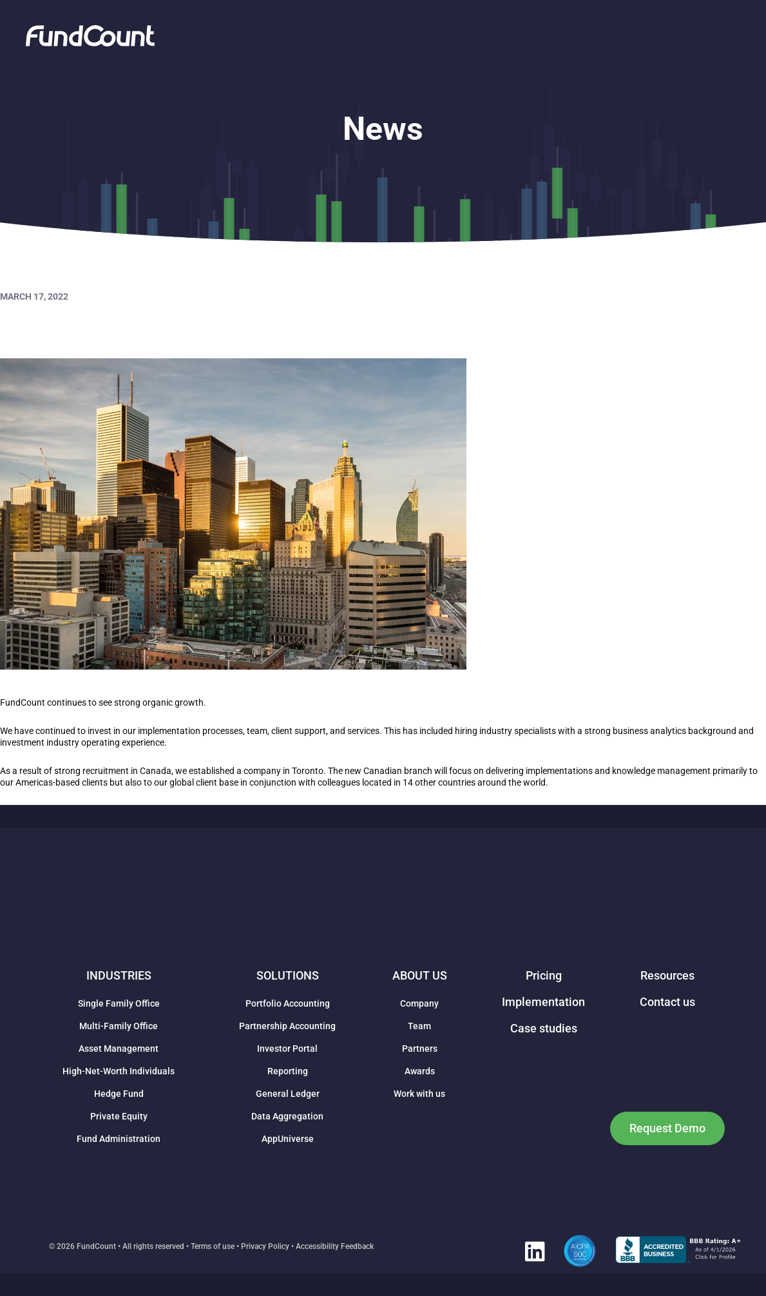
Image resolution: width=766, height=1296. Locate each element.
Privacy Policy (265, 1246)
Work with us (419, 1093)
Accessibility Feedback (335, 1246)
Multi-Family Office (118, 1026)
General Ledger (288, 1093)
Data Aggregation (287, 1116)
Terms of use (213, 1246)
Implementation (543, 1002)
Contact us (667, 1002)
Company (419, 1003)
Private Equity (119, 1116)
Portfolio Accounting (287, 1003)
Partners (419, 1048)
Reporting (287, 1071)
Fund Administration (118, 1139)
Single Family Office (119, 1003)
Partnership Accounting (287, 1026)
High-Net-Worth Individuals (118, 1071)
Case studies (543, 1028)
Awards (420, 1071)
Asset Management (118, 1048)
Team (419, 1026)
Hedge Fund (119, 1093)
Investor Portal (287, 1048)
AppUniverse (288, 1139)
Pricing (544, 975)
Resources (667, 975)
